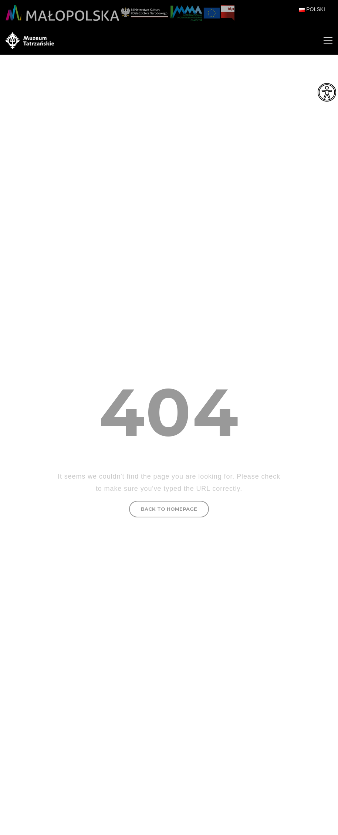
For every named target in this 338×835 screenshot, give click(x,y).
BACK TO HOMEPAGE (169, 509)
